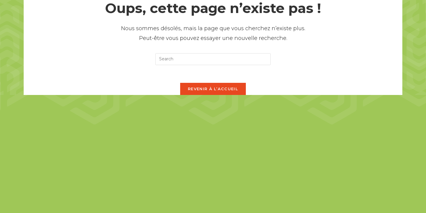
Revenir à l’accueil (213, 88)
